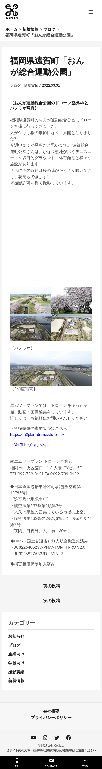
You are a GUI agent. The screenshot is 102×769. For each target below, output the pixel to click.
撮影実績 (31, 85)
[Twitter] (56, 737)
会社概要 (51, 711)
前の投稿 (51, 585)
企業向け (16, 654)
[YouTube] (33, 737)
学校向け (16, 663)
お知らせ (16, 636)
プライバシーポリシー (51, 717)
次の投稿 (51, 600)
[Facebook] (68, 737)
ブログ (15, 85)
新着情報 (16, 680)
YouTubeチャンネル (31, 444)
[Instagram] (45, 737)
